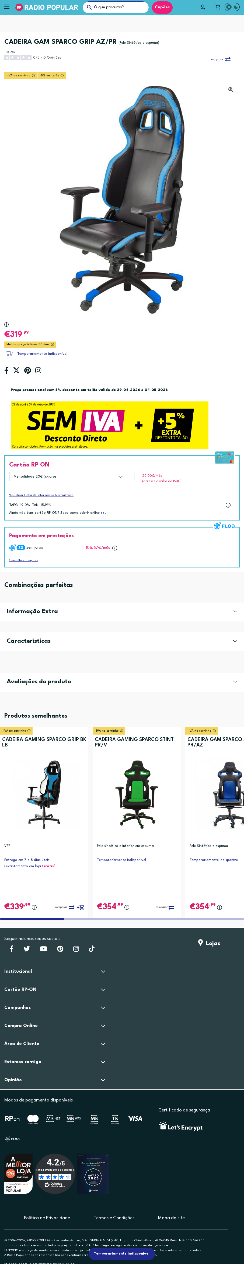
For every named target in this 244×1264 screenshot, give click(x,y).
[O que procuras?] (116, 7)
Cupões (162, 7)
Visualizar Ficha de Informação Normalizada (41, 495)
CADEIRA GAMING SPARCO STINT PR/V (134, 742)
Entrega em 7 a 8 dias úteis (27, 860)
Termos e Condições (114, 1218)
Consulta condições (23, 560)
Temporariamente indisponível (42, 354)
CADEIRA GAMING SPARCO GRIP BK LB (44, 742)
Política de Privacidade (47, 1218)
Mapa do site (171, 1218)
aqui (104, 513)
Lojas (209, 944)
